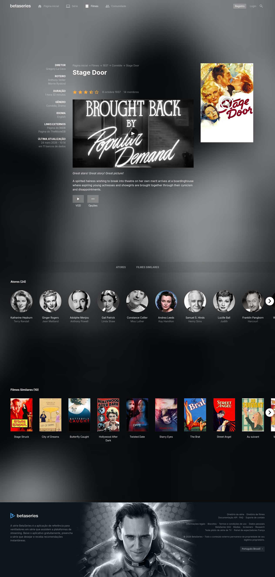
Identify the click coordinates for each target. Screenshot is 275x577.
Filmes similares (147, 267)
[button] (21, 306)
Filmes (95, 65)
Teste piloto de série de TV (218, 530)
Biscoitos (212, 524)
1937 (105, 65)
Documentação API (227, 517)
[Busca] (261, 6)
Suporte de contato (255, 517)
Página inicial (80, 65)
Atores (121, 267)
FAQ (241, 517)
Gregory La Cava (56, 68)
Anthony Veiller (57, 79)
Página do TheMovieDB (52, 131)
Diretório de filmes (255, 514)
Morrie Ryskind (57, 83)
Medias (236, 527)
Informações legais (195, 524)
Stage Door (132, 65)
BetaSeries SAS (223, 527)
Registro (239, 6)
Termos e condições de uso (233, 524)
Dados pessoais (257, 524)
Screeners (248, 527)
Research (260, 527)
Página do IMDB (56, 127)
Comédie (117, 65)
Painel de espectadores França (249, 530)
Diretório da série (235, 514)
